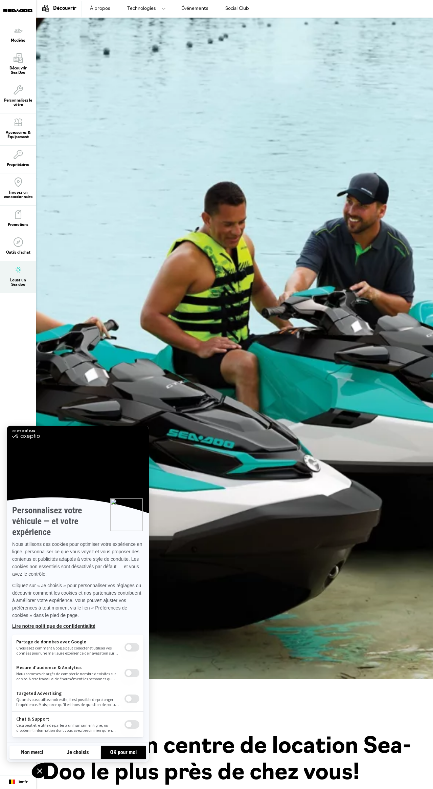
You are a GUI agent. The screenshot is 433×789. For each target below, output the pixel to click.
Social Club (237, 8)
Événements (194, 8)
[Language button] (18, 782)
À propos (100, 8)
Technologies (141, 8)
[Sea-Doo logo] (18, 10)
